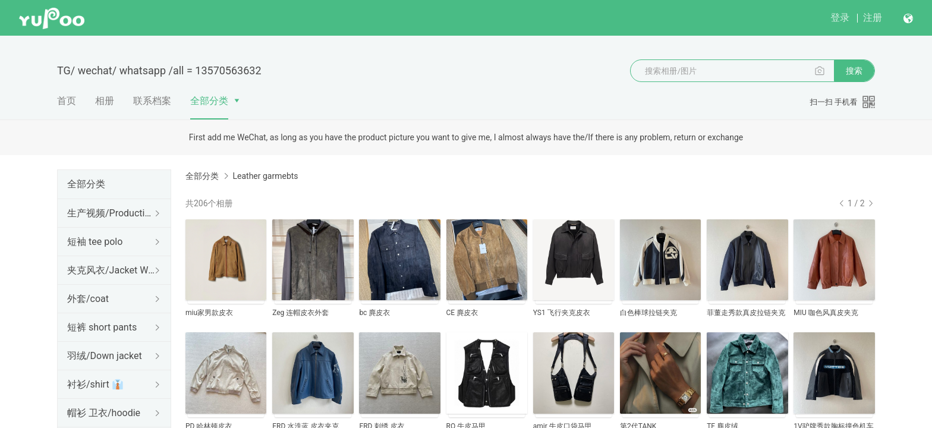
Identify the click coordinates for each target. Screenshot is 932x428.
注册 (872, 17)
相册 (104, 100)
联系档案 (152, 100)
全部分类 (209, 100)
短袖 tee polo (94, 241)
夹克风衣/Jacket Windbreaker (111, 270)
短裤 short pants (102, 327)
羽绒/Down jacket (104, 355)
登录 (839, 17)
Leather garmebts (265, 176)
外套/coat (88, 298)
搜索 (854, 70)
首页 (66, 100)
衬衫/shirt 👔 (95, 384)
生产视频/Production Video (111, 213)
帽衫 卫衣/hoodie (103, 412)
